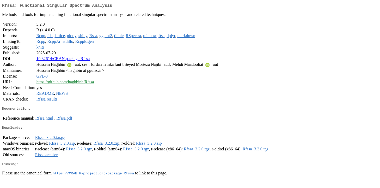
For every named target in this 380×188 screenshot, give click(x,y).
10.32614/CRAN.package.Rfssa (63, 59)
